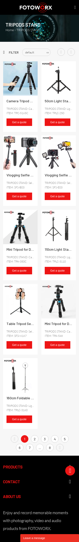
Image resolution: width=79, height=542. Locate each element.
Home (10, 30)
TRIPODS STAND (28, 30)
